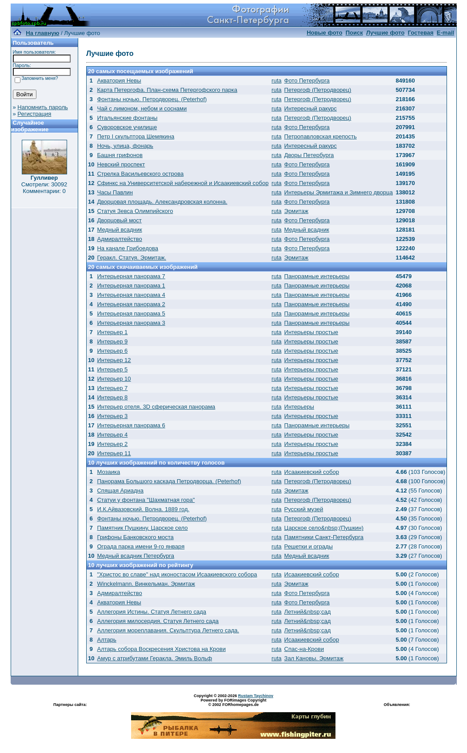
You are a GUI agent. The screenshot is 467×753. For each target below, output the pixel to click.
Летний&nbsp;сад (307, 611)
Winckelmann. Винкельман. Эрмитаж (146, 583)
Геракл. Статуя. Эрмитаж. (131, 257)
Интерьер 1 (112, 332)
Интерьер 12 (114, 360)
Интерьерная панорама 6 (131, 425)
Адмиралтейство (119, 239)
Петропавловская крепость (320, 136)
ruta (276, 80)
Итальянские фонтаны (127, 117)
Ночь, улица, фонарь (125, 145)
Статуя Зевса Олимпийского (135, 211)
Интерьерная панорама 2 (131, 304)
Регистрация (34, 113)
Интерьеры (299, 406)
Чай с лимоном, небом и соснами (142, 108)
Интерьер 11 (114, 453)
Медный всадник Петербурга (135, 555)
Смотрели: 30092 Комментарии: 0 (44, 187)
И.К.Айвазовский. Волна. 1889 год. (143, 509)
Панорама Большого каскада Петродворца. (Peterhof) (169, 481)
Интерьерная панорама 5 (131, 313)
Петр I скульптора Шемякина (135, 136)
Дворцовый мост (119, 220)
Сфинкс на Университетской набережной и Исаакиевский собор (182, 183)
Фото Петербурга (307, 80)
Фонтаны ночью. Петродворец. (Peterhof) (152, 99)
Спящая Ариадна (120, 490)
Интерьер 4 (112, 434)
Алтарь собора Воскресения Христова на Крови (161, 649)
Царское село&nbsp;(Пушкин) (324, 527)
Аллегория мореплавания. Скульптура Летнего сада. (168, 630)
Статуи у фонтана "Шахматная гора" (146, 500)
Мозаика (108, 472)
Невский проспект (121, 164)
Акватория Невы (119, 80)
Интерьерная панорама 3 (131, 322)
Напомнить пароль (42, 107)
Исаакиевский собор (311, 472)
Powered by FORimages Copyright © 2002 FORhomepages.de (233, 702)
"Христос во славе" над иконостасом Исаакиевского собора (177, 574)
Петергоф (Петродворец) (317, 90)
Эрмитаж (296, 211)
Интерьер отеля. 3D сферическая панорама (156, 406)
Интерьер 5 (112, 369)
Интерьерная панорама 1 (131, 285)
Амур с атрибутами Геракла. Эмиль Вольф (154, 658)
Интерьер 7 (112, 388)
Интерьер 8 (112, 397)
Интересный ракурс (310, 108)
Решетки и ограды (308, 546)
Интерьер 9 (112, 341)
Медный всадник (119, 229)
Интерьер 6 (112, 350)
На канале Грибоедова (127, 248)
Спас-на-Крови (304, 649)
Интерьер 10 (114, 378)
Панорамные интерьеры (317, 276)
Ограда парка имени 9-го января (140, 546)
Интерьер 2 (112, 444)
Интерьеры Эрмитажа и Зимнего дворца (338, 192)
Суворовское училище (127, 127)
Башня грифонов (120, 155)
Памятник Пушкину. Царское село (142, 527)
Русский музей (303, 509)
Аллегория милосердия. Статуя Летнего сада (158, 621)
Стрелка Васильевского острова (140, 173)
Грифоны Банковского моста (135, 537)
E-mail (445, 32)
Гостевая (421, 32)
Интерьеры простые (311, 332)
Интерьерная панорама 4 (131, 295)
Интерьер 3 (112, 416)
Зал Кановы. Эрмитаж (313, 658)
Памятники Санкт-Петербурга (323, 537)
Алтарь (106, 639)
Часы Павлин (115, 192)
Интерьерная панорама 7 (131, 276)
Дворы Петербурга (309, 155)
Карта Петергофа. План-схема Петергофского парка (167, 90)
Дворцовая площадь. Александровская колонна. (162, 201)
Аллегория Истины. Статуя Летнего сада (151, 611)
